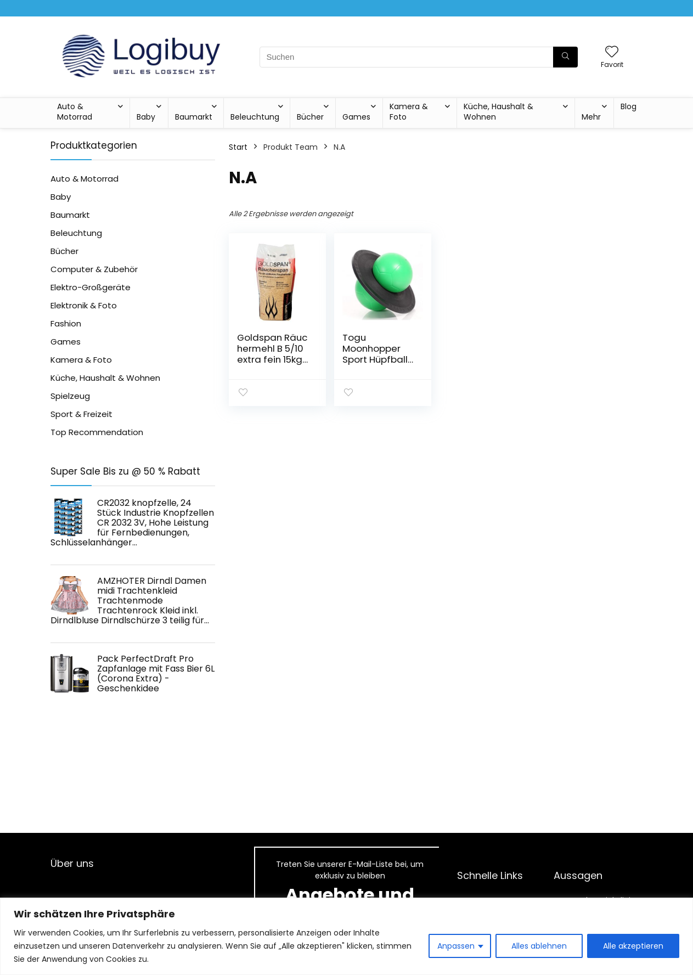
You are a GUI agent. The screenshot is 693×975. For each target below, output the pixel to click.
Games (356, 116)
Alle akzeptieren (633, 945)
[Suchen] (565, 57)
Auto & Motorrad (74, 111)
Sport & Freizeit (81, 414)
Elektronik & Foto (83, 305)
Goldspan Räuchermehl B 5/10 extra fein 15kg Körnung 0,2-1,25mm (272, 359)
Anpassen (456, 945)
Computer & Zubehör (94, 269)
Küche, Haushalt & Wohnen (498, 111)
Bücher (310, 116)
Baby (146, 116)
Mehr (591, 116)
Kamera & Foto (409, 111)
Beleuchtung (254, 116)
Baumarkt (193, 116)
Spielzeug (70, 396)
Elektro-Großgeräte (90, 287)
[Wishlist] (611, 52)
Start (238, 147)
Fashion (65, 323)
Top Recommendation (96, 432)
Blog (628, 106)
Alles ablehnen (539, 945)
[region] (346, 936)
